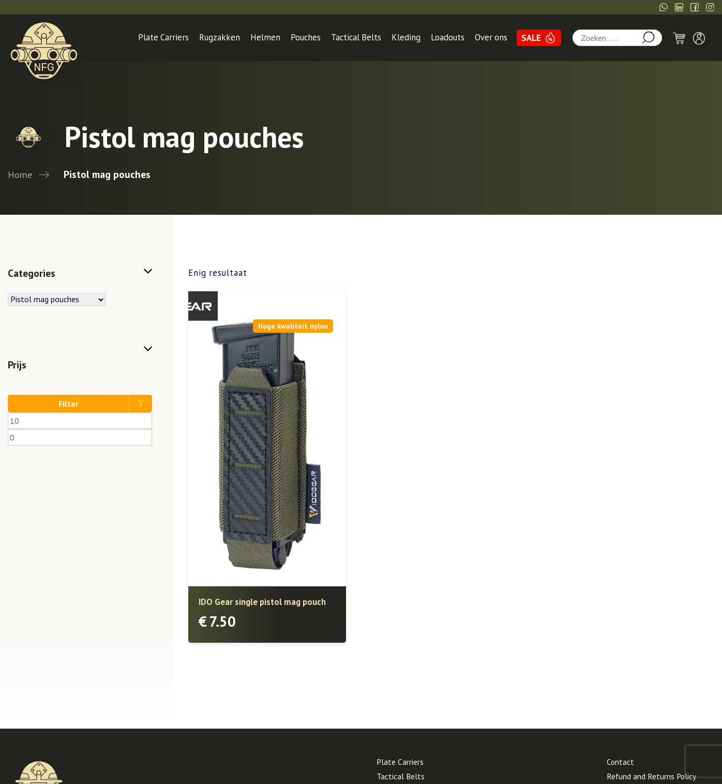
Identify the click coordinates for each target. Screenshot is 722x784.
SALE (531, 37)
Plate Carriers (163, 37)
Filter (68, 403)
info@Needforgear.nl (621, 7)
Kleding (406, 37)
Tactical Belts (356, 37)
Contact (620, 762)
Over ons (491, 37)
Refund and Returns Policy (651, 776)
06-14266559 (543, 7)
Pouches (306, 37)
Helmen (265, 37)
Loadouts (447, 37)
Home (20, 174)
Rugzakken (219, 37)
